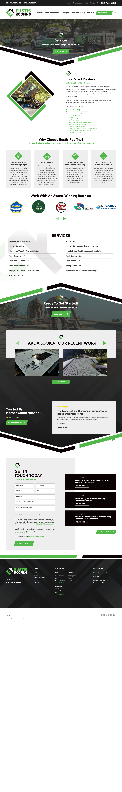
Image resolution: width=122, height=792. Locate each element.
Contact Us (94, 3)
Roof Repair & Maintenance (77, 124)
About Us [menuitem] (90, 13)
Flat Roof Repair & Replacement (79, 112)
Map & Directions (59, 582)
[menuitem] (32, 241)
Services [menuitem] (40, 13)
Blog (86, 3)
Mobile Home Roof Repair (77, 114)
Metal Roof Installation (76, 116)
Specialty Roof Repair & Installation (80, 130)
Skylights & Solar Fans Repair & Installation (83, 128)
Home (68, 3)
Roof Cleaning (73, 118)
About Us (36, 580)
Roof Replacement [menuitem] (52, 13)
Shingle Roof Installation (77, 126)
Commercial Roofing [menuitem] (78, 13)
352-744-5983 (108, 3)
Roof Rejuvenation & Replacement (80, 122)
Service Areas (77, 3)
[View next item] (64, 219)
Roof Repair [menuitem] (64, 13)
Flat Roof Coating (74, 110)
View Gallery (61, 382)
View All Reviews (16, 422)
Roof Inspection (74, 120)
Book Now (104, 13)
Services (36, 575)
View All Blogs (106, 532)
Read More (64, 427)
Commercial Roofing (75, 132)
